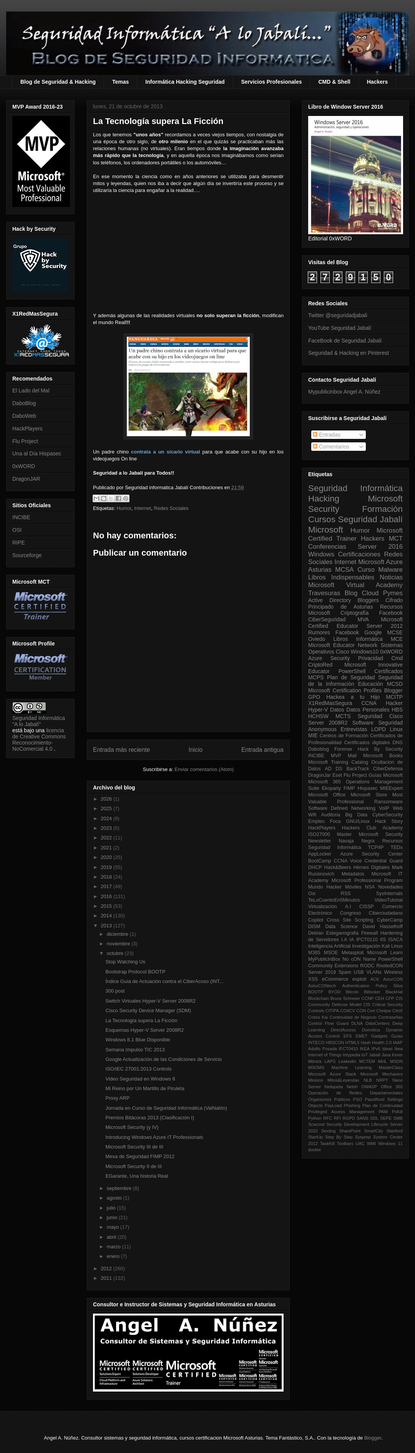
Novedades (390, 887)
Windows (321, 554)
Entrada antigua (262, 749)
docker (314, 1149)
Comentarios (331, 447)
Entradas (326, 435)
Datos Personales (367, 710)
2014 (107, 915)
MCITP (394, 697)
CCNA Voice (348, 861)
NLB (368, 1080)
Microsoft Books (383, 755)
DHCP (315, 867)
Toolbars (345, 1143)
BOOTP (315, 992)
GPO (314, 697)
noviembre (119, 944)
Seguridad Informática (355, 488)
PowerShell (352, 671)
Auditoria (330, 815)
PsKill (397, 1111)
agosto (115, 1198)
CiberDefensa (388, 768)
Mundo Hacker (325, 887)
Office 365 (392, 1086)
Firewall (369, 933)
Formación (382, 509)
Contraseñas (390, 1017)
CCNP (368, 998)
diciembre (118, 934)
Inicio (196, 749)
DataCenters (377, 1023)
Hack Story (389, 821)
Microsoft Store (369, 795)
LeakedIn (347, 1061)
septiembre (120, 1188)
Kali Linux (392, 946)
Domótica (371, 1030)
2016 (107, 896)
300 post (114, 991)
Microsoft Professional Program (367, 880)
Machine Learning (352, 1067)
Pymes (393, 593)
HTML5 (352, 1042)
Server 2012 (385, 626)
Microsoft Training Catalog (338, 762)
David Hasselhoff (383, 926)
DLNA (357, 1023)
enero (114, 1256)
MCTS (343, 716)
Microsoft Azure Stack (332, 1074)
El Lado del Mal (31, 390)
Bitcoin (352, 992)
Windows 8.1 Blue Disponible (137, 1040)
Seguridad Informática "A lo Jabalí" (38, 721)
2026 (107, 799)
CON (361, 1010)
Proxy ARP (117, 1098)
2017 (107, 886)
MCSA (344, 569)
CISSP (366, 906)
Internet (142, 508)
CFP (389, 998)
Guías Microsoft (386, 775)
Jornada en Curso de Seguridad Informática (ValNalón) (166, 1108)
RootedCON (389, 965)
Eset (337, 775)
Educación (370, 684)
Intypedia (351, 1055)
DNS (397, 742)
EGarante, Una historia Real (136, 1176)
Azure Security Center (371, 854)
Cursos (321, 519)
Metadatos (353, 874)
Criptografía (354, 613)
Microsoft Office (326, 795)
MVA (363, 619)
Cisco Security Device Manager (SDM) (148, 1010)
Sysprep (363, 1137)
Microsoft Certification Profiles (345, 690)
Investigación (366, 946)
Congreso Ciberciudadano (371, 913)
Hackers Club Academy (372, 828)
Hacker (394, 703)
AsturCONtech (322, 985)
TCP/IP (376, 847)
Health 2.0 (382, 1042)
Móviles (353, 887)
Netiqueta (333, 1086)
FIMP (349, 788)
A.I (348, 906)
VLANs (374, 972)
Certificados (388, 671)
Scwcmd (316, 1124)
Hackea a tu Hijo (353, 697)
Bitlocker (372, 992)
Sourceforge (27, 555)
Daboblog (318, 749)
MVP (336, 755)
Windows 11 (390, 1143)
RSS (346, 893)
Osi (311, 893)
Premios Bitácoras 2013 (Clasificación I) (149, 1117)
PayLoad (333, 1105)
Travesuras (324, 593)
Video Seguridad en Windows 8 (140, 1079)
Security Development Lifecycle (357, 1124)
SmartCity (373, 1131)
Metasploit (353, 952)
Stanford (395, 1131)
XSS (313, 979)
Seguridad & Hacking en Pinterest (348, 353)
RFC (327, 1118)
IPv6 (376, 1048)
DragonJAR (26, 479)
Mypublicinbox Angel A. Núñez (344, 392)
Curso (366, 569)
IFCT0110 (367, 939)
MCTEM (367, 1061)
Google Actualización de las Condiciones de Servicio (163, 1059)
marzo (114, 1246)
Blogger (393, 690)
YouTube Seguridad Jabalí (339, 328)
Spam (345, 972)
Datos (337, 710)
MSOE (331, 952)
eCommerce (335, 979)
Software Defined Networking (341, 808)
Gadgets (379, 1036)
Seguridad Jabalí (370, 519)
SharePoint (349, 1131)
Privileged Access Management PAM (348, 1111)
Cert (371, 1010)
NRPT (382, 1080)
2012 (107, 1268)
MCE (397, 639)
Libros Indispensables (341, 577)
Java (386, 1055)
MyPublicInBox (324, 959)
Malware (390, 569)
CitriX (397, 1010)
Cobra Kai (318, 1017)
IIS (383, 939)
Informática (369, 639)
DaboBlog (24, 403)
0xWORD (23, 466)
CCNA (369, 703)
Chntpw (384, 1010)
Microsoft (325, 530)
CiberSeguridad (326, 619)
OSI (17, 530)
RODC (367, 965)
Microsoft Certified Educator (355, 622)
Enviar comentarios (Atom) (204, 769)
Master (344, 834)
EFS (348, 1036)
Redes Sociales (171, 508)
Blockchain (318, 998)
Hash (366, 1042)
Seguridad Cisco (380, 716)
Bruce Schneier (345, 998)
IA (351, 939)
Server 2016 (380, 546)
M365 (314, 952)
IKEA (365, 1048)
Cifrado (394, 600)
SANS (362, 1118)
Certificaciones (359, 554)
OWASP (369, 1086)
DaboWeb (24, 416)
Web (398, 808)
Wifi (312, 815)
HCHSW (318, 716)
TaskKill (327, 1143)
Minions (315, 1080)
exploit (359, 979)
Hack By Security (380, 749)
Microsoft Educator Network (342, 645)
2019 (107, 867)
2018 (107, 877)
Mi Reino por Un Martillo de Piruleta (144, 1088)
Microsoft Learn (385, 952)
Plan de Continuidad (382, 1105)
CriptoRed (320, 665)
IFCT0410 (348, 1048)
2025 (107, 808)
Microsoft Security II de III (133, 1166)
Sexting (328, 1131)
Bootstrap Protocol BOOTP (135, 972)
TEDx (397, 847)
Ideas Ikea (392, 1048)
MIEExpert (391, 788)
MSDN (396, 1061)
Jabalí (374, 1055)
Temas (120, 82)
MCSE (395, 632)
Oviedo (316, 639)
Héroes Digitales (371, 867)
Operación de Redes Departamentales (355, 1093)
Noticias (391, 577)
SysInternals (389, 893)
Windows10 (364, 652)
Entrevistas (353, 729)
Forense (343, 749)
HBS (397, 710)
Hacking (323, 498)
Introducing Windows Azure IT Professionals (154, 1137)
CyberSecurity (387, 815)
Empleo (316, 821)
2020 (107, 857)
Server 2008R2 (328, 723)
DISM (314, 926)
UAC (360, 1143)
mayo (113, 1227)
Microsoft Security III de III (134, 1147)
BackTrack (357, 768)
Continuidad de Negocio (353, 1017)
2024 (107, 818)
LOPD (378, 729)
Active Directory (329, 600)
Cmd (397, 658)
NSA (370, 887)
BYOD (335, 992)
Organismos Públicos (329, 1099)
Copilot (315, 920)
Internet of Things (325, 1055)
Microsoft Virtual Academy (355, 585)
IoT (365, 1055)
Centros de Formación (344, 735)
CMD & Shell (334, 82)
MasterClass (391, 1067)
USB (359, 972)
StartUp (315, 1137)
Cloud (370, 593)
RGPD (348, 1118)
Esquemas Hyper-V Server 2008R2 (144, 1030)
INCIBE (21, 517)
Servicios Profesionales (271, 82)
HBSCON (335, 1042)
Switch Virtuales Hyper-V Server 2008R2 (150, 1001)
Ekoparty (331, 788)
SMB (398, 1118)
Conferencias (327, 546)
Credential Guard (384, 861)
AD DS (333, 768)
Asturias (320, 569)
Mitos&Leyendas (343, 1080)
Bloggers (367, 600)
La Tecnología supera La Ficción (141, 1020)
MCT (396, 538)
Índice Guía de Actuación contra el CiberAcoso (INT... (164, 981)
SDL (374, 1118)
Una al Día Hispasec (36, 453)
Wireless (393, 972)
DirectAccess (343, 1030)
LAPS (330, 1061)
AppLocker (319, 854)
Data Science (341, 926)
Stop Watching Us (125, 962)
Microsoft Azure (380, 562)
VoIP (384, 808)
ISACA (395, 939)
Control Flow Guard (328, 1023)
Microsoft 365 (324, 781)
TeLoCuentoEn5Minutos (334, 900)
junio (113, 1217)
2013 (107, 925)
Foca (335, 821)
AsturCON (393, 979)
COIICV (347, 1010)
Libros (340, 639)
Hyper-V (318, 710)
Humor (123, 508)
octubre (116, 953)
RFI (337, 1118)
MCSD (395, 684)
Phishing (352, 1105)
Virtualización (322, 906)
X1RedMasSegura (330, 703)
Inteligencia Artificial (329, 946)
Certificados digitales (367, 742)
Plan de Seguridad (351, 677)
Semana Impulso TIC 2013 (134, 1050)
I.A (344, 939)
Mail (352, 755)
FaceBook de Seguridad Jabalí (345, 341)
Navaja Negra (356, 841)
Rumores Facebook (333, 632)
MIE (313, 735)
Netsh (352, 1086)
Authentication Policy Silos (372, 985)
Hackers (377, 82)
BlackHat (394, 992)
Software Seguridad (377, 723)
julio (112, 1208)
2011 (107, 1278)
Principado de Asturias (340, 607)
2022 (107, 838)
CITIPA (332, 1010)
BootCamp (319, 861)
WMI (371, 1143)
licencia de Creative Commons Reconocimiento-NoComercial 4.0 (39, 739)
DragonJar (319, 775)
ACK (374, 979)
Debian (316, 933)
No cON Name (359, 959)
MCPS (316, 677)
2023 (107, 828)
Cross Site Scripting (350, 920)
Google (373, 632)
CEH (379, 998)
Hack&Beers (337, 867)
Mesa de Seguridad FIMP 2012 (139, 1156)
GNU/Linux (358, 821)
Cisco (342, 652)
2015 (107, 906)
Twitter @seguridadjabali (337, 315)
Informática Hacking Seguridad (184, 82)
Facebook (391, 613)
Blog (351, 593)
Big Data (356, 815)
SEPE (386, 1118)
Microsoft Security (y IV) (131, 1127)
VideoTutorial (388, 900)
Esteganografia (342, 933)
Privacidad (370, 658)
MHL (382, 1061)
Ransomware (388, 801)
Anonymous (322, 729)
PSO (357, 1099)
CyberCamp (390, 920)
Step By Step (338, 1137)
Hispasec (368, 788)
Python (315, 1118)
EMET (361, 1036)
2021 (107, 848)
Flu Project (25, 441)
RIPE (18, 542)
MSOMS (316, 1067)
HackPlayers (27, 428)
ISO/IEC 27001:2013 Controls (138, 1069)
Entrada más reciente (121, 749)
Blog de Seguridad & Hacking (58, 82)
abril (112, 1237)
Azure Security (329, 658)
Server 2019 (322, 972)
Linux (396, 729)
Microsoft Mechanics (381, 1074)
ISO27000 (319, 834)
